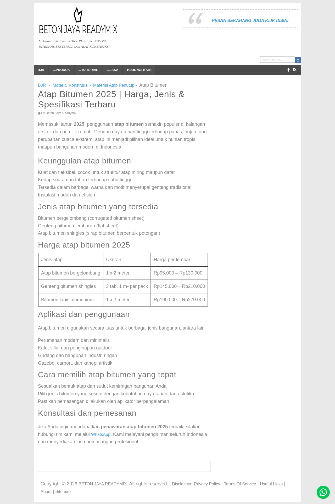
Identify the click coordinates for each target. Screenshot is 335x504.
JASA (112, 70)
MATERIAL (88, 70)
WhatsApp (100, 434)
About (46, 491)
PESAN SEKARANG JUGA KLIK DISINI (250, 20)
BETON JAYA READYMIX (103, 484)
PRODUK (61, 70)
